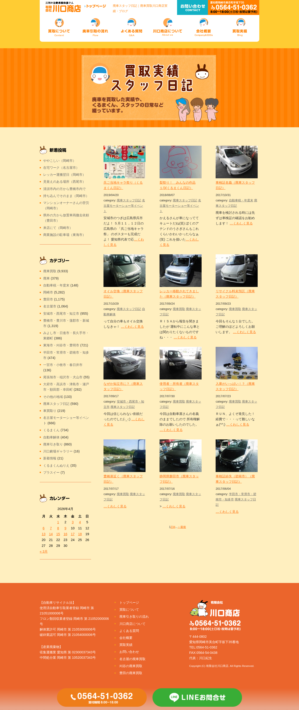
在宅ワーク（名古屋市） (61, 167)
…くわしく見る (241, 223)
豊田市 (48, 299)
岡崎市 (48, 292)
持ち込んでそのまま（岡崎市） (66, 196)
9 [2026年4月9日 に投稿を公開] (65, 528)
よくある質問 (129, 631)
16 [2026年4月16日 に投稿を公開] (65, 534)
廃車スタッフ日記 (129, 200)
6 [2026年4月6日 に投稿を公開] (44, 528)
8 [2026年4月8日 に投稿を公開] (58, 528)
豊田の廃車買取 (130, 673)
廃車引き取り (53, 444)
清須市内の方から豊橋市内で (64, 189)
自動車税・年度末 (241, 200)
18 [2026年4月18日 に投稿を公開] (80, 534)
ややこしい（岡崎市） (59, 160)
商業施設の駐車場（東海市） (64, 235)
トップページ (129, 602)
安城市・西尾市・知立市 (61, 313)
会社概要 (125, 638)
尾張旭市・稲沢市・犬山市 (62, 377)
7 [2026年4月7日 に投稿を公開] (51, 528)
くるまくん (51, 430)
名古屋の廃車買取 (132, 659)
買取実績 (125, 645)
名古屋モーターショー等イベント (124, 206)
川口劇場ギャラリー (58, 451)
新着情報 (49, 458)
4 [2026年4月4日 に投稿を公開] (80, 522)
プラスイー (51, 472)
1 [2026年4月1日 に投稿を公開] (58, 522)
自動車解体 (51, 437)
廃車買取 (179, 309)
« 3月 (44, 551)
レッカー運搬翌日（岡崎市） (64, 174)
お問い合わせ (129, 652)
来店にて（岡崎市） (58, 228)
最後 (183, 527)
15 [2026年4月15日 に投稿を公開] (58, 534)
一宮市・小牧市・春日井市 (62, 365)
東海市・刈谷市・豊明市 (61, 345)
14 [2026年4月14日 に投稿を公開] (51, 534)
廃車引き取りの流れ (134, 616)
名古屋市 (49, 306)
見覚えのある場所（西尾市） (64, 181)
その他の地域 (53, 397)
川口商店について (132, 624)
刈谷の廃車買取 (130, 666)
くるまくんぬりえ (56, 465)
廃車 (46, 278)
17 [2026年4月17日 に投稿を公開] (73, 534)
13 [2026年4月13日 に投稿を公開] (44, 534)
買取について (129, 609)
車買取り (49, 411)
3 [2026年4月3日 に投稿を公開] (73, 522)
